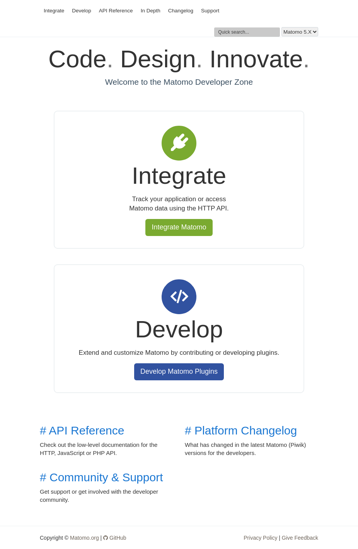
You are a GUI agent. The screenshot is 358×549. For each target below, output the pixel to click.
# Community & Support (101, 477)
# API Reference (82, 430)
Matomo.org (84, 538)
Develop (81, 11)
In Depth (150, 11)
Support (210, 11)
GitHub (114, 538)
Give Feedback (300, 538)
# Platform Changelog (241, 430)
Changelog (180, 11)
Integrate (54, 11)
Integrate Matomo (179, 227)
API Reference (116, 11)
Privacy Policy (260, 538)
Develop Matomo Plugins (179, 371)
